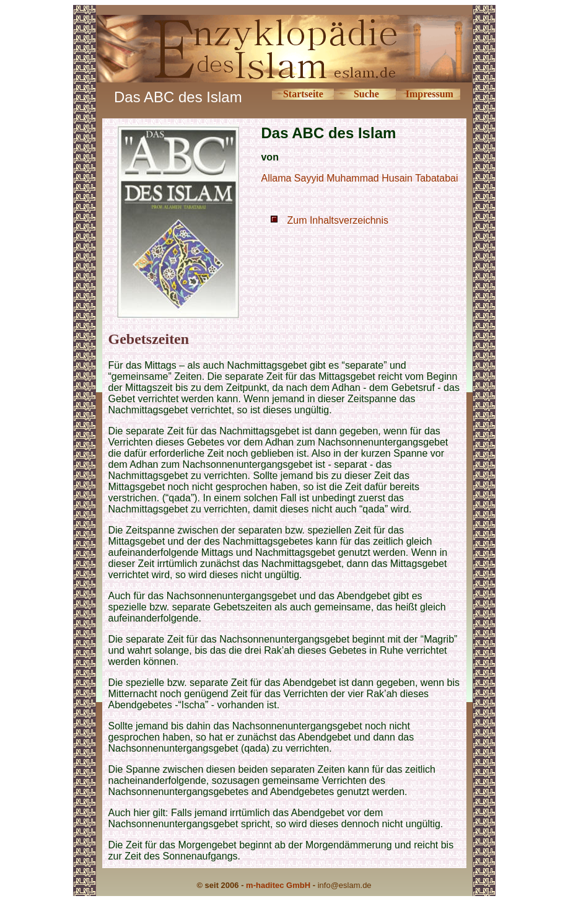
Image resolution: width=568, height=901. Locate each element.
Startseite (303, 94)
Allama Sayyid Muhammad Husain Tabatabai (359, 178)
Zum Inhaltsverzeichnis (337, 220)
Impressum (429, 94)
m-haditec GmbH (278, 885)
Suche (366, 94)
